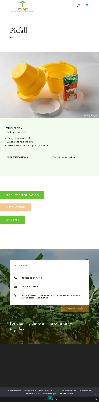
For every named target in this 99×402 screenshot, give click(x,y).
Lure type (12, 219)
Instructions (16, 206)
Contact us (75, 308)
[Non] (95, 394)
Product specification (22, 195)
